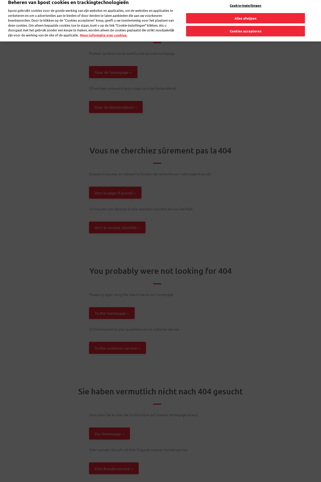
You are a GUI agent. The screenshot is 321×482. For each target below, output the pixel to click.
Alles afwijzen (245, 13)
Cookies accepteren (246, 26)
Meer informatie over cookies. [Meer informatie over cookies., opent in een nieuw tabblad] (103, 29)
